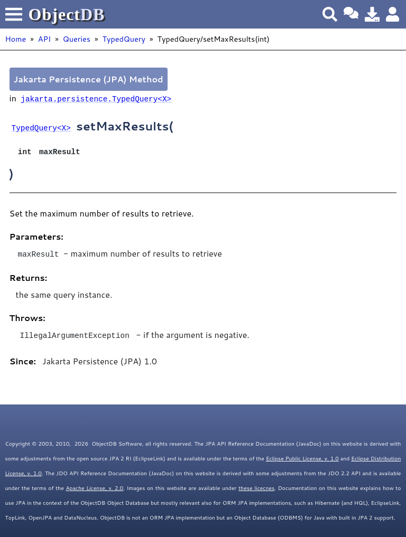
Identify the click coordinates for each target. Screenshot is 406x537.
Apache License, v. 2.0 (94, 485)
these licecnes (256, 485)
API (44, 38)
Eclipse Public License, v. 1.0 (302, 455)
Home (15, 38)
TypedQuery (123, 38)
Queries (76, 38)
